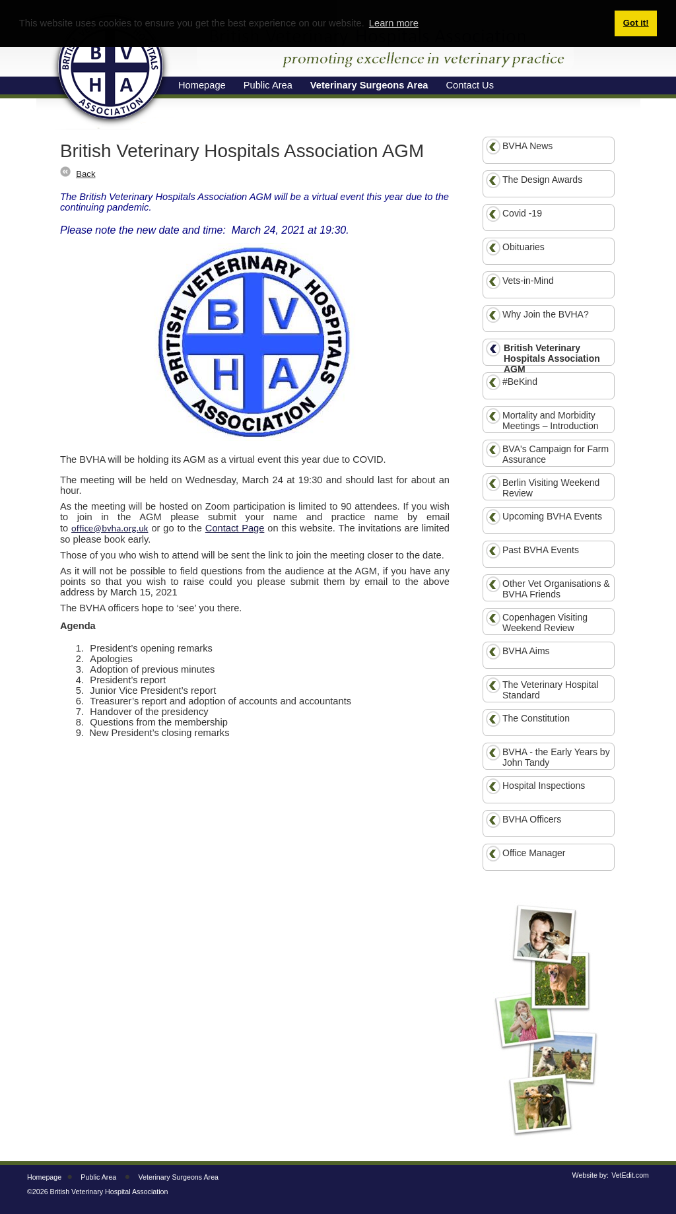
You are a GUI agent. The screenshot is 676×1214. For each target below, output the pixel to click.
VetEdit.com (630, 1175)
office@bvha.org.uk (109, 528)
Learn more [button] (394, 23)
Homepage (44, 1177)
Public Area (98, 1177)
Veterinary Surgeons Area (179, 1177)
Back (85, 174)
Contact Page (235, 528)
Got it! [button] (636, 23)
